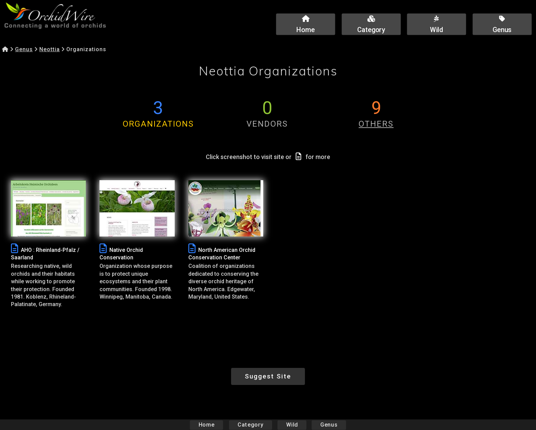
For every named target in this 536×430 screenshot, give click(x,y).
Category (251, 424)
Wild (292, 424)
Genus (24, 49)
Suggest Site (268, 376)
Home (207, 424)
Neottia (49, 49)
